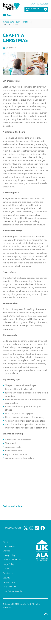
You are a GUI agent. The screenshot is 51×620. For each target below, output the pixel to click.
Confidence (8, 573)
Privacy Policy (9, 555)
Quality (6, 569)
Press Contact (9, 546)
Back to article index (13, 506)
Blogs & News (8, 22)
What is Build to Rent (32, 9)
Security (6, 578)
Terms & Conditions (12, 560)
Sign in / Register (39, 4)
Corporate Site (9, 587)
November (26, 22)
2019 (18, 22)
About (5, 542)
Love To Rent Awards (12, 591)
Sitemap (6, 551)
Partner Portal (9, 582)
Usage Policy (8, 564)
